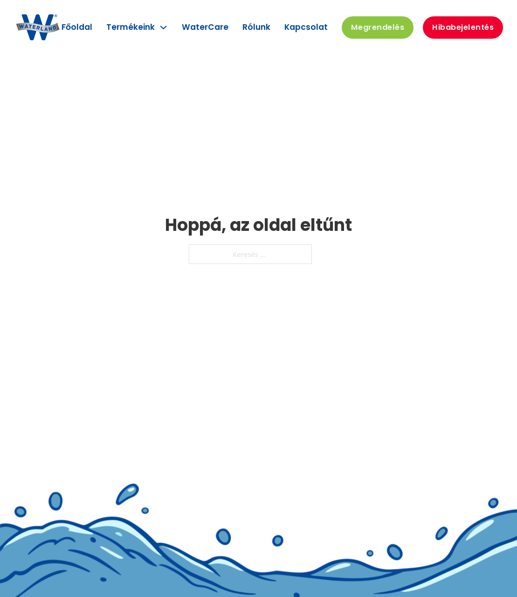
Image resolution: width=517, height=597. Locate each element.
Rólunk (256, 27)
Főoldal (77, 27)
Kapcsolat (306, 27)
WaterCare (205, 27)
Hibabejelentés (463, 27)
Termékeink (130, 27)
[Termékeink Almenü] (163, 27)
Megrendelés (378, 27)
